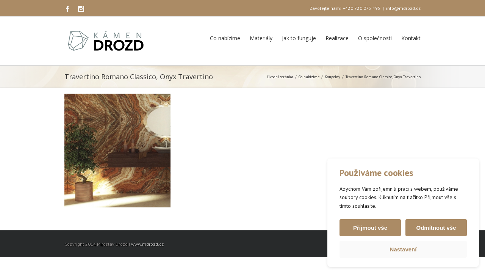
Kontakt (411, 38)
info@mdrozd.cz (403, 8)
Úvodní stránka (280, 76)
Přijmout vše (370, 227)
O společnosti (375, 38)
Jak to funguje (299, 38)
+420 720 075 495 (361, 8)
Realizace (337, 38)
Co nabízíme (225, 38)
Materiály (261, 38)
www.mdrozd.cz (147, 244)
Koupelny (332, 76)
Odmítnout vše (436, 227)
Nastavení (403, 249)
